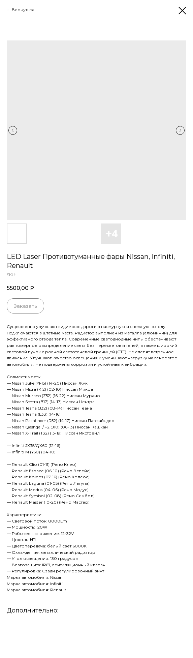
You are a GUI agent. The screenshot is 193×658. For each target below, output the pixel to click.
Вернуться (23, 9)
